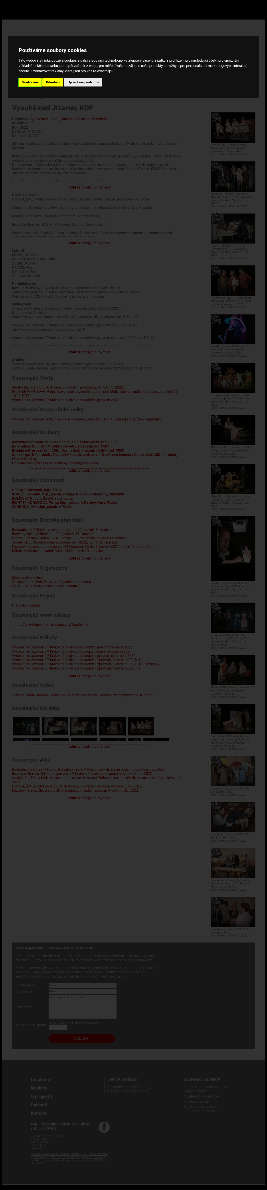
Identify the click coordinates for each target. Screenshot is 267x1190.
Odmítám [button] (53, 82)
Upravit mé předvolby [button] (83, 82)
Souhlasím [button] (30, 82)
